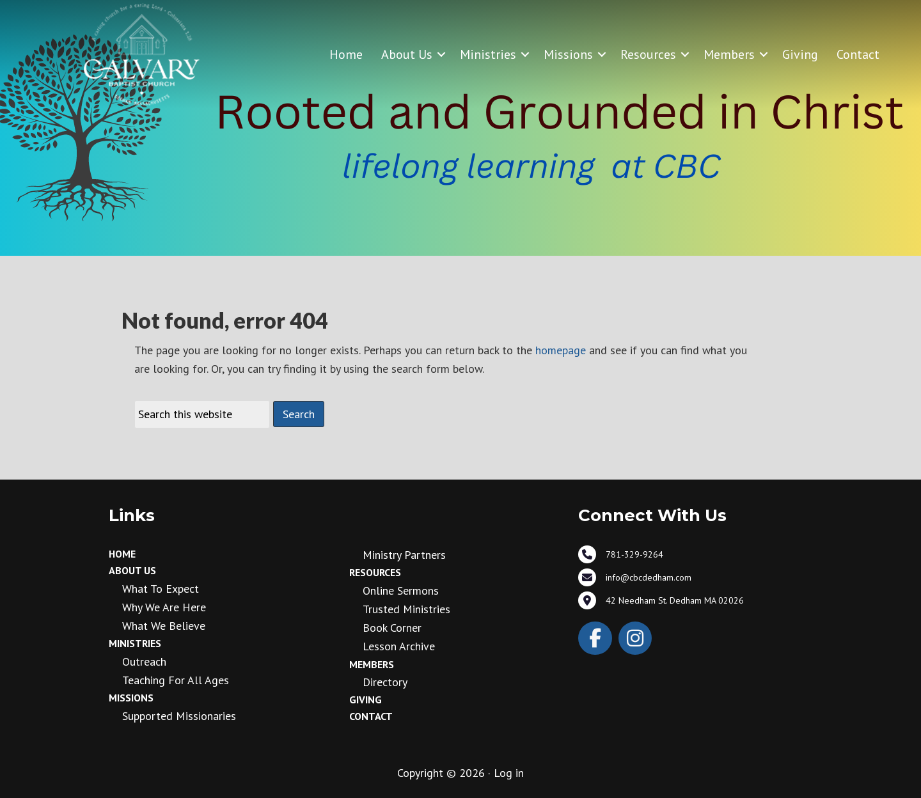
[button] (441, 54)
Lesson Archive (399, 646)
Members (729, 54)
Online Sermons (401, 590)
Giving (800, 54)
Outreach (144, 661)
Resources (648, 54)
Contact (858, 54)
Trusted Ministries (406, 609)
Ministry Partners (404, 554)
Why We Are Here (164, 607)
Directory (385, 682)
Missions (568, 54)
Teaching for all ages (175, 680)
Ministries (488, 54)
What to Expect (160, 588)
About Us (406, 54)
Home (346, 54)
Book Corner (392, 627)
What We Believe (163, 625)
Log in (509, 772)
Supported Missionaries (179, 715)
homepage (560, 350)
